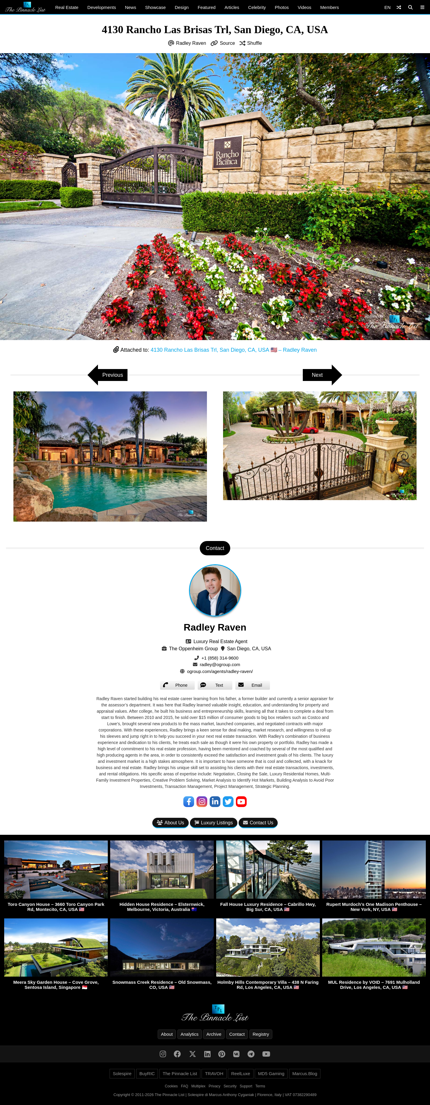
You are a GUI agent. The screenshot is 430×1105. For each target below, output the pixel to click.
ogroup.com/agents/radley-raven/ (220, 671)
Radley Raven (191, 43)
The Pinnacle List (180, 1073)
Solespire (122, 1073)
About (167, 1034)
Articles (232, 7)
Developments (101, 7)
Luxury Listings (213, 822)
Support (246, 1086)
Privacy (214, 1086)
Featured (207, 7)
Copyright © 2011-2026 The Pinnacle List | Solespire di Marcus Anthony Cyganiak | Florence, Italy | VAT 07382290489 (215, 1094)
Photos (282, 7)
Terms (260, 1086)
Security (230, 1086)
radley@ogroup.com (220, 664)
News (130, 7)
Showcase (155, 7)
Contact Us (258, 822)
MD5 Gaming (271, 1073)
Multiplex (198, 1086)
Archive (213, 1034)
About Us (170, 822)
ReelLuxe (240, 1073)
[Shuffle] (399, 7)
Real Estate (67, 7)
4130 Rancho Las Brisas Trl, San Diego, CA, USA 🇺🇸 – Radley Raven (233, 350)
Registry (261, 1034)
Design (182, 7)
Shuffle (254, 43)
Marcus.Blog (304, 1073)
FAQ (184, 1086)
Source (227, 43)
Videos (304, 7)
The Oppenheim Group (193, 648)
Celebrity (257, 7)
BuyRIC (147, 1073)
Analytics (190, 1034)
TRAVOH (214, 1073)
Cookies (171, 1086)
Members (329, 7)
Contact (237, 1034)
